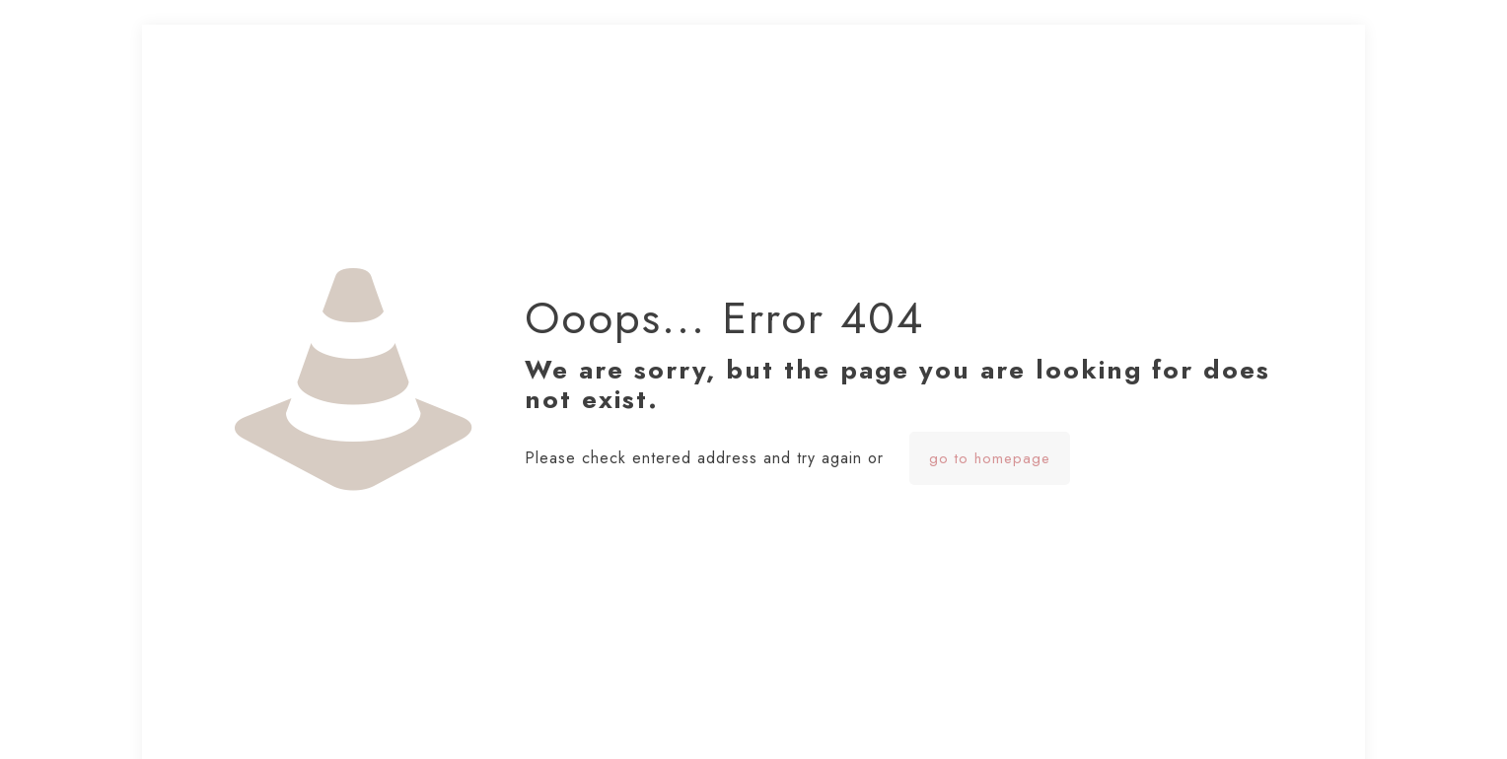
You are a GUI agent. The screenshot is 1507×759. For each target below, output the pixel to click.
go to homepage (989, 458)
